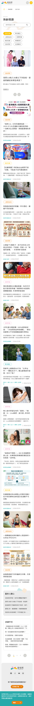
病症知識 (7, 41)
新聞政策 (18, 41)
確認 (14, 702)
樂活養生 (18, 33)
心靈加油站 (8, 37)
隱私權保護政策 (7, 698)
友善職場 (18, 44)
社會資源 (7, 44)
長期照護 (19, 37)
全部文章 (7, 33)
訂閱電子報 (15, 686)
